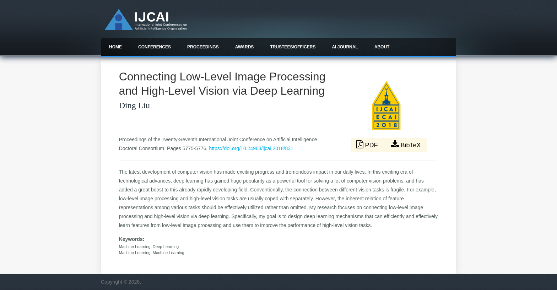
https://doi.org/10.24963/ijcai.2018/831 (251, 148)
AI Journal (345, 46)
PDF (368, 144)
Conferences (154, 46)
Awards (244, 46)
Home (115, 46)
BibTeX (406, 144)
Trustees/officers (292, 46)
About (382, 46)
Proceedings (203, 46)
